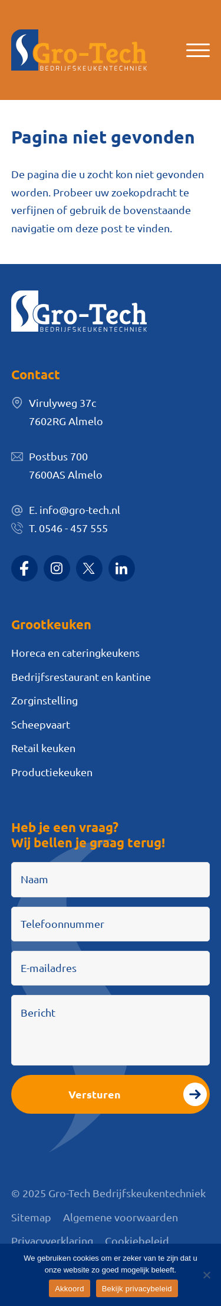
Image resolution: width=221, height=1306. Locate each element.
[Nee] (206, 1275)
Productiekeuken (52, 772)
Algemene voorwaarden (120, 1217)
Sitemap (31, 1217)
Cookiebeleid (137, 1240)
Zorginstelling (44, 700)
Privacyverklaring (52, 1240)
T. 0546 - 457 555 (68, 528)
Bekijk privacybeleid (137, 1288)
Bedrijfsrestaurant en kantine (81, 676)
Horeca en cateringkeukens (75, 652)
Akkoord (69, 1288)
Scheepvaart (40, 724)
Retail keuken (43, 747)
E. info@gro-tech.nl (74, 509)
